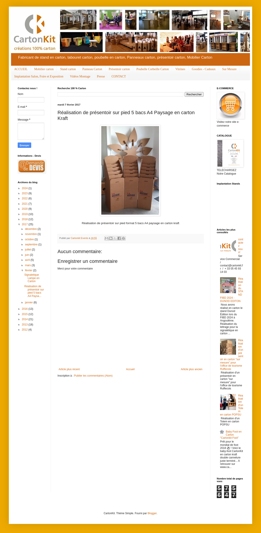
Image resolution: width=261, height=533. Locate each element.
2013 (25, 324)
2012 (25, 329)
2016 (25, 308)
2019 (25, 214)
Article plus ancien (191, 369)
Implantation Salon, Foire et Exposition (38, 76)
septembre (31, 244)
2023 (25, 193)
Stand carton (68, 69)
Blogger (152, 513)
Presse (101, 76)
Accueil (130, 369)
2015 (25, 314)
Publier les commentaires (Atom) (93, 375)
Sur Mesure (229, 69)
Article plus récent (69, 369)
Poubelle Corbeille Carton (152, 69)
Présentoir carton (119, 69)
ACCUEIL (21, 69)
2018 (25, 219)
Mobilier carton (44, 69)
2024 (25, 188)
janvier (29, 302)
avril (28, 260)
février (29, 270)
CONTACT (118, 76)
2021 (25, 203)
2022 (25, 198)
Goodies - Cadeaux (203, 69)
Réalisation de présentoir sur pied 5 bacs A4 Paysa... (34, 291)
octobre (30, 239)
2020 (25, 208)
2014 (25, 319)
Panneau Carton (92, 69)
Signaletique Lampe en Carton (31, 278)
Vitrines (180, 69)
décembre (31, 229)
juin (27, 254)
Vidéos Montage (80, 76)
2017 (25, 224)
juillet (28, 249)
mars (28, 265)
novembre (31, 234)
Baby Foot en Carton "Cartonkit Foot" (231, 435)
